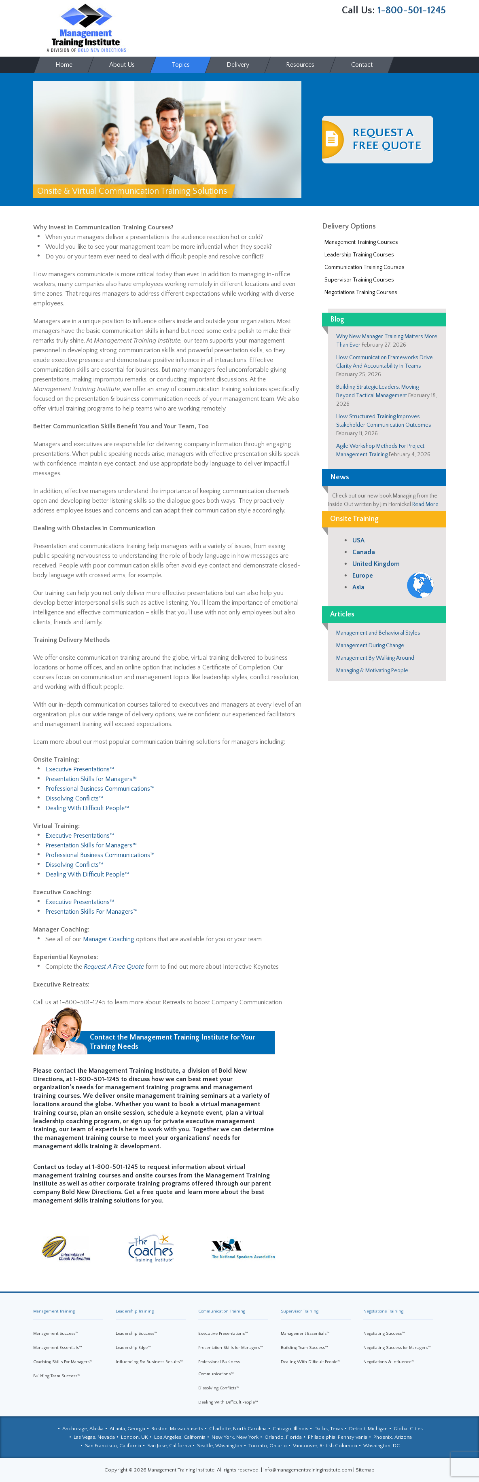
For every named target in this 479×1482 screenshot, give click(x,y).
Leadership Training (135, 1311)
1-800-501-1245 (411, 10)
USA (358, 540)
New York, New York (235, 1437)
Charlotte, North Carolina (238, 1428)
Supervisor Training (299, 1311)
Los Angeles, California (180, 1437)
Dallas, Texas (328, 1428)
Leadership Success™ (136, 1333)
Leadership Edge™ (133, 1347)
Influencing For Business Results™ (149, 1361)
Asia (358, 587)
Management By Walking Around (375, 658)
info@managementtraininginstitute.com (307, 1470)
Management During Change (370, 645)
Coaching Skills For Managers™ (63, 1361)
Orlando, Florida (283, 1437)
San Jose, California (169, 1445)
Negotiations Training (383, 1311)
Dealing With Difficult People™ (87, 808)
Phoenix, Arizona (392, 1437)
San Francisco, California (113, 1445)
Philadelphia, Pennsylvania (337, 1437)
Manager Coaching (108, 939)
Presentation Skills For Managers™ (91, 911)
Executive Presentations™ (79, 769)
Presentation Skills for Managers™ (91, 779)
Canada (363, 552)
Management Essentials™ (57, 1347)
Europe (362, 575)
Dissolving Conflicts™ (74, 798)
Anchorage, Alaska (83, 1428)
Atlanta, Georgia (127, 1428)
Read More (425, 504)
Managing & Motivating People (372, 670)
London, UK (134, 1437)
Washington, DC (381, 1445)
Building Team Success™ (57, 1376)
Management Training (54, 1311)
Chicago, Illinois (290, 1428)
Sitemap (365, 1470)
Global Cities (408, 1428)
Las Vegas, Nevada (94, 1437)
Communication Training (221, 1311)
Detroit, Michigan (368, 1428)
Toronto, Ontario (267, 1445)
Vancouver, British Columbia (325, 1445)
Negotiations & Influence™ (389, 1361)
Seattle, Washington (219, 1445)
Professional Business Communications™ (100, 788)
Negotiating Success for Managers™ (397, 1347)
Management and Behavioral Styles (378, 633)
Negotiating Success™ (384, 1333)
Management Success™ (55, 1333)
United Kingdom (376, 563)
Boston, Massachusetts (177, 1428)
